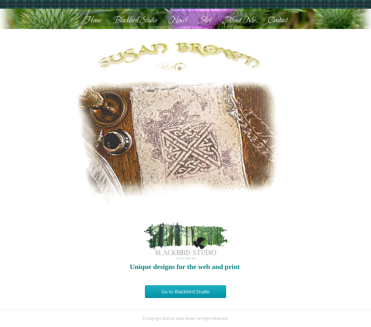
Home (93, 20)
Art (204, 20)
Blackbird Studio (135, 20)
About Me (239, 20)
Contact (277, 20)
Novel (177, 20)
